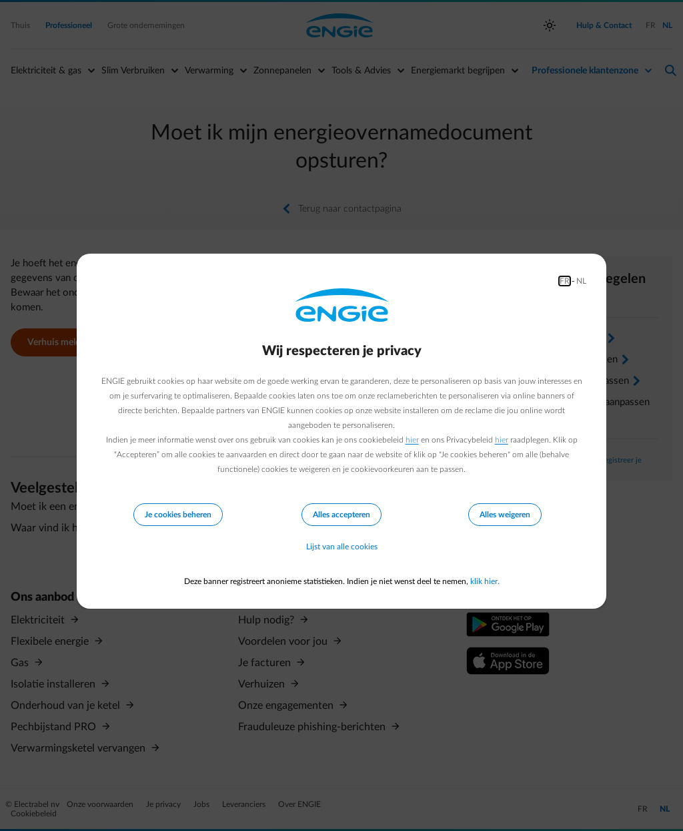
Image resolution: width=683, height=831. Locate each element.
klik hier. (485, 581)
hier (412, 439)
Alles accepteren (341, 514)
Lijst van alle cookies (342, 547)
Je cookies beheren (178, 514)
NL (581, 280)
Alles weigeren (505, 514)
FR (565, 280)
